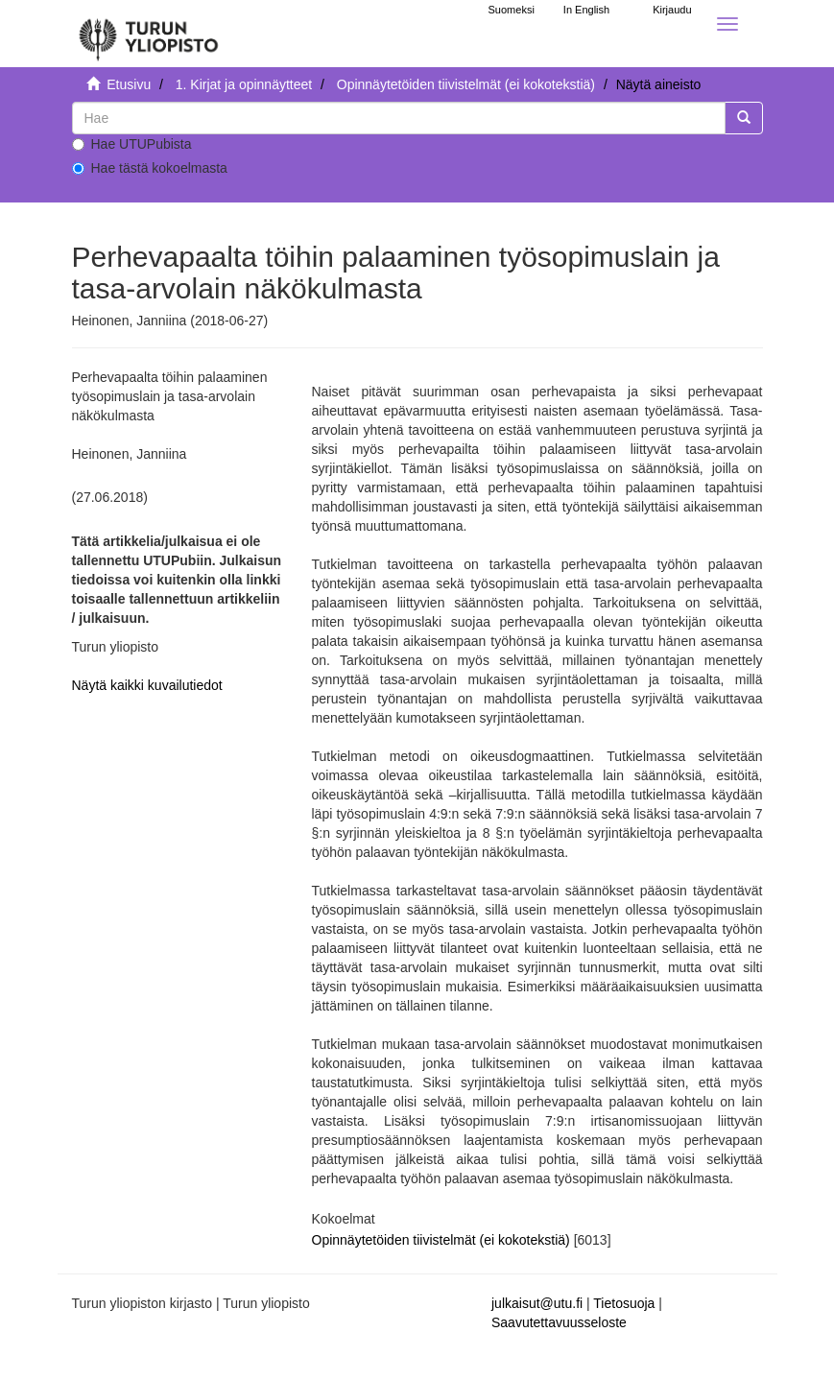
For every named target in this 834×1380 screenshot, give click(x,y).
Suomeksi (511, 9)
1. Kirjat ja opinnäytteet (244, 84)
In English (586, 9)
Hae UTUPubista (132, 144)
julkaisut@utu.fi (537, 1303)
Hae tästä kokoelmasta (149, 168)
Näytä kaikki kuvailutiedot (147, 685)
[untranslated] (399, 118)
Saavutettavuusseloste (559, 1322)
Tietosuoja (624, 1303)
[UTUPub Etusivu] (149, 33)
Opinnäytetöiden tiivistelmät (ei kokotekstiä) (466, 84)
